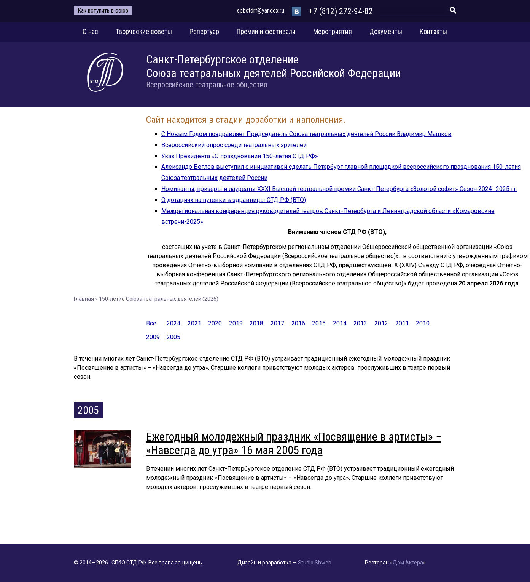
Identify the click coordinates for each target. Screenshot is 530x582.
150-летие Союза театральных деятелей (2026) (158, 299)
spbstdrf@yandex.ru (260, 10)
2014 (340, 323)
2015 (319, 323)
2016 (298, 323)
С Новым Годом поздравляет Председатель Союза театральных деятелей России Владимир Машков (306, 134)
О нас (90, 31)
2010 (423, 323)
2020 (215, 323)
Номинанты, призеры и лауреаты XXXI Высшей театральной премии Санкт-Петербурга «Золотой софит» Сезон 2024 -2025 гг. (339, 188)
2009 (153, 337)
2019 (236, 323)
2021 (194, 323)
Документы (385, 31)
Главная (84, 299)
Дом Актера (408, 563)
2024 (173, 323)
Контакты (433, 31)
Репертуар (204, 31)
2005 (173, 337)
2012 (381, 323)
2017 (277, 323)
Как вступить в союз (103, 10)
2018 (256, 323)
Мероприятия (332, 31)
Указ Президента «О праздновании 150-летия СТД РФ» (239, 156)
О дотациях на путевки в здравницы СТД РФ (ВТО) (233, 200)
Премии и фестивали (266, 31)
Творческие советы (144, 31)
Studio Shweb (314, 563)
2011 (402, 323)
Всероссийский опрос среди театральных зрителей (234, 145)
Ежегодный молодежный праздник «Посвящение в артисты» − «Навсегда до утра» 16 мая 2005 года (293, 443)
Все (151, 323)
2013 (360, 323)
